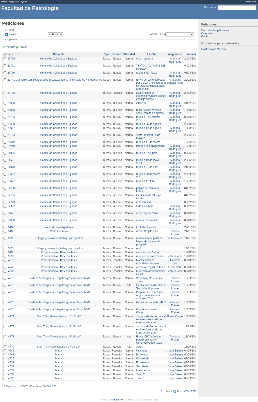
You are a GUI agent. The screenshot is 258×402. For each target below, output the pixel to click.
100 (49, 386)
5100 (11, 252)
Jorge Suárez (175, 350)
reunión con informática (150, 256)
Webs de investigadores (59, 227)
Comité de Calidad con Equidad (58, 58)
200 (54, 386)
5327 (11, 248)
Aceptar (11, 46)
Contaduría (142, 358)
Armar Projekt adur (147, 231)
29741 (11, 79)
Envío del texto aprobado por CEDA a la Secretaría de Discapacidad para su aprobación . (151, 84)
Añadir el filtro (157, 34)
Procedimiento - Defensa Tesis (59, 252)
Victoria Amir (175, 238)
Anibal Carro (175, 267)
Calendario (207, 33)
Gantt (204, 36)
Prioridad (129, 54)
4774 (11, 316)
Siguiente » (12, 386)
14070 (11, 167)
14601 (11, 160)
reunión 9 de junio (146, 153)
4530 (11, 378)
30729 (11, 58)
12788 (11, 188)
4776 (11, 302)
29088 (11, 103)
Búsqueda (210, 7)
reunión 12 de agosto (148, 128)
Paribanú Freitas (175, 233)
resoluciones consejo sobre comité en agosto (150, 111)
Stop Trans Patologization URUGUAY (59, 316)
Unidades (141, 350)
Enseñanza (142, 362)
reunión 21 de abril (147, 167)
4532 (11, 370)
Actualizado (194, 54)
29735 (11, 92)
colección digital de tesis (150, 267)
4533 (11, 366)
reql (138, 248)
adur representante (147, 220)
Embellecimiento (145, 227)
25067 (11, 128)
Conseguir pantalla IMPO (151, 302)
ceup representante (147, 213)
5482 (11, 227)
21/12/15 (141, 103)
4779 (11, 278)
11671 (11, 213)
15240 (11, 146)
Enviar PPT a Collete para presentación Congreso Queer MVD (149, 339)
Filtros (10, 30)
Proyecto (58, 54)
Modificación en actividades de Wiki (147, 262)
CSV (186, 391)
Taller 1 (140, 378)
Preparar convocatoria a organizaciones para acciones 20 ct (150, 295)
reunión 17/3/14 (145, 181)
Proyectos (14, 1)
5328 (11, 238)
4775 (11, 309)
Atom (179, 391)
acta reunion (143, 202)
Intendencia (143, 370)
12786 (11, 195)
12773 (11, 202)
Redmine (118, 399)
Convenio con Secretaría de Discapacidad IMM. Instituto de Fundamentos (59, 79)
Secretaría (142, 366)
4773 (11, 326)
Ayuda (23, 1)
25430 (11, 124)
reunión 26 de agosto (148, 124)
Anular (23, 46)
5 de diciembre (144, 206)
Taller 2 (140, 374)
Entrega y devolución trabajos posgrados (59, 238)
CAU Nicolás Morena (213, 49)
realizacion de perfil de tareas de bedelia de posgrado (149, 241)
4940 (11, 267)
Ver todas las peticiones (215, 30)
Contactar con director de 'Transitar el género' (151, 287)
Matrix (58, 350)
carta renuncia (144, 58)
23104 (11, 135)
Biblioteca (142, 354)
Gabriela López (175, 262)
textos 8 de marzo (146, 72)
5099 (11, 256)
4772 (11, 336)
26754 (11, 117)
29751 (11, 65)
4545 (11, 350)
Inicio (4, 1)
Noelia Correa (175, 316)
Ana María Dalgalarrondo (175, 81)
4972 (11, 260)
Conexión (251, 1)
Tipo (107, 54)
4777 (11, 292)
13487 (11, 174)
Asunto (150, 54)
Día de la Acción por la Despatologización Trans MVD (58, 278)
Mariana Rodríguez (175, 60)
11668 (11, 220)
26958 (11, 110)
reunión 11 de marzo (148, 142)
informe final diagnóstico (150, 146)
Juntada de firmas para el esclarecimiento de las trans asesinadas (151, 319)
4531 (11, 374)
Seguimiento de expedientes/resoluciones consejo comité (151, 96)
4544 (11, 354)
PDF (193, 391)
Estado (12, 34)
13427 (11, 181)
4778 (11, 285)
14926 (11, 153)
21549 (11, 142)
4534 (11, 362)
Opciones (12, 39)
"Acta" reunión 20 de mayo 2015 (148, 136)
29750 (11, 72)
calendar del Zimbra (147, 252)
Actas (139, 346)
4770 (11, 346)
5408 (11, 231)
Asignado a (175, 54)
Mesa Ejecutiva (59, 231)
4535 (11, 358)
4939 (11, 271)
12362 (11, 206)
